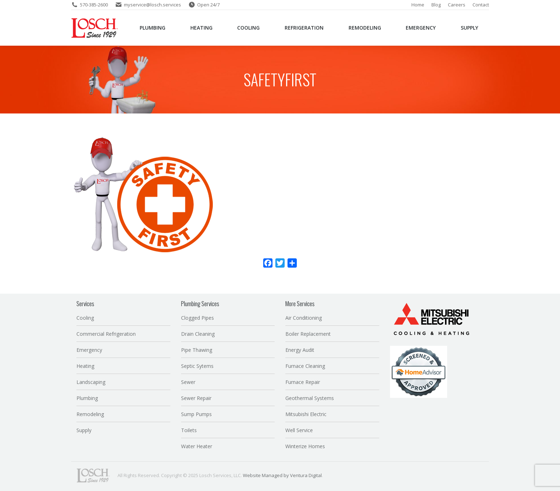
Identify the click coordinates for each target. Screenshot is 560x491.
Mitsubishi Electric (305, 414)
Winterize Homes (305, 446)
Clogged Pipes (197, 317)
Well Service (299, 430)
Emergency (89, 349)
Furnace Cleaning (305, 366)
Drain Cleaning (198, 333)
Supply (83, 430)
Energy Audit (299, 349)
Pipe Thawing (196, 349)
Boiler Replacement (308, 333)
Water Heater (196, 446)
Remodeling (90, 414)
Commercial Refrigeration (106, 333)
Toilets (189, 430)
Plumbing (87, 398)
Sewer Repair (196, 398)
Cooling (85, 317)
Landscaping (90, 382)
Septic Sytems (197, 366)
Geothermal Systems (309, 398)
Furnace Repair (302, 382)
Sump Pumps (196, 414)
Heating (85, 366)
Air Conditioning (303, 317)
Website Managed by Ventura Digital (282, 475)
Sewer (188, 382)
